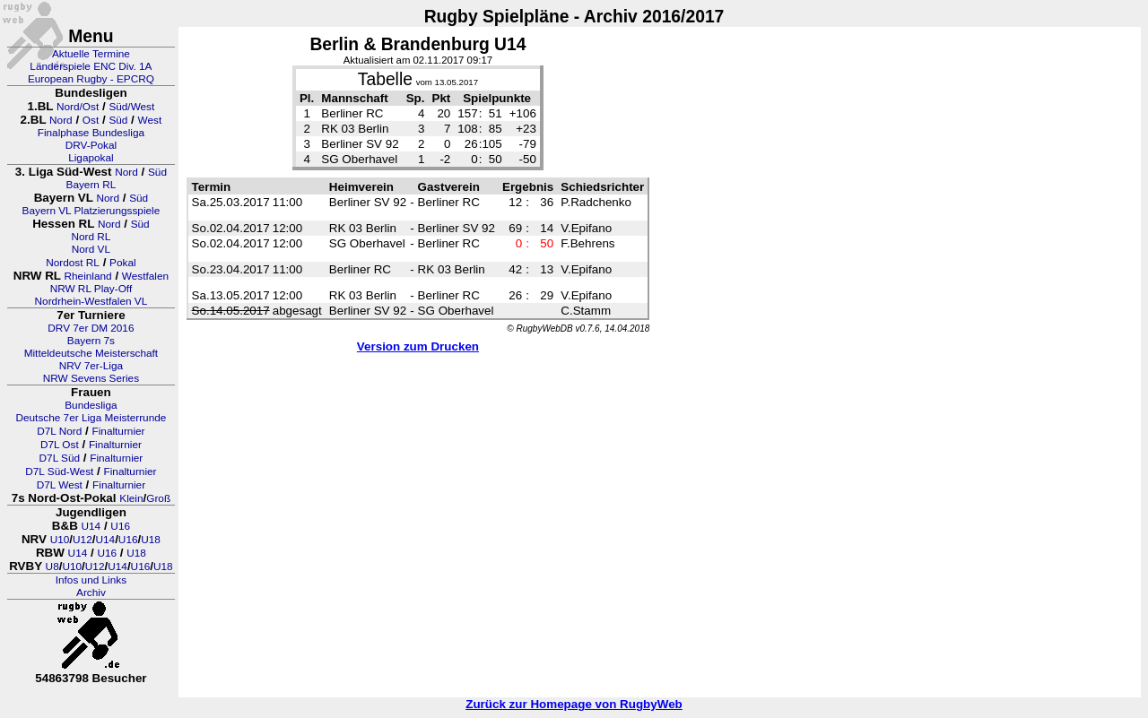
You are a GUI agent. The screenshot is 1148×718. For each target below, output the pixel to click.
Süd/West (131, 106)
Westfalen (145, 276)
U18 (151, 539)
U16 (120, 526)
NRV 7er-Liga (91, 365)
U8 (52, 566)
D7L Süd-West (59, 471)
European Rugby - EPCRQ (91, 79)
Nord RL (90, 236)
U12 (82, 539)
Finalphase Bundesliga (91, 132)
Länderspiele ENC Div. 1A (91, 66)
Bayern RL (91, 184)
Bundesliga (91, 405)
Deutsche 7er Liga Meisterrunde (90, 417)
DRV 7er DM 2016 (91, 328)
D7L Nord (59, 431)
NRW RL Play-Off (91, 288)
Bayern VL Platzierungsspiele (91, 210)
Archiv (91, 592)
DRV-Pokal (91, 145)
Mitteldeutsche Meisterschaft (91, 353)
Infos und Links (91, 580)
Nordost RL (73, 262)
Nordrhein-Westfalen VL (91, 301)
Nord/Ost (78, 106)
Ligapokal (91, 157)
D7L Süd (59, 458)
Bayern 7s (91, 340)
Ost (91, 120)
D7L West (60, 485)
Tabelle (385, 79)
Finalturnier (118, 431)
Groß (158, 498)
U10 (60, 539)
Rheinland (88, 276)
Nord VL (91, 249)
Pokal (122, 262)
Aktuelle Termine (91, 54)
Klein (131, 498)
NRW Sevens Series (91, 378)
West (150, 120)
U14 (91, 526)
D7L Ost (59, 444)
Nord (61, 120)
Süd (118, 120)
